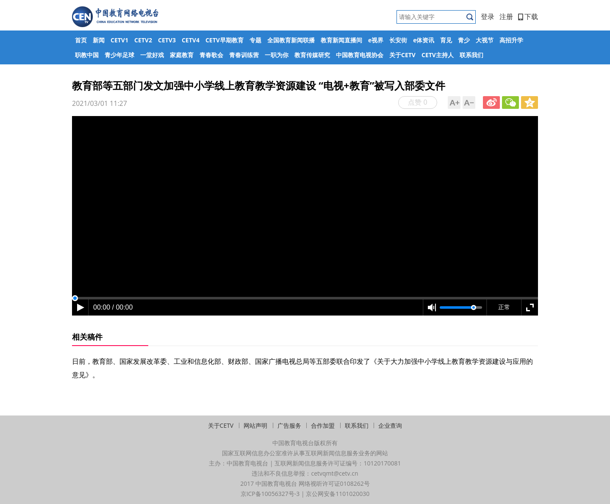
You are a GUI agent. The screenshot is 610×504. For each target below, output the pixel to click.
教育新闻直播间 (341, 40)
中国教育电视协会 (359, 55)
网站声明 (255, 425)
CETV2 (143, 40)
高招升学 (511, 40)
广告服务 (289, 425)
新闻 (99, 40)
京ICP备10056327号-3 (270, 494)
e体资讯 (423, 40)
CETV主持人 (437, 55)
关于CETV (402, 55)
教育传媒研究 (312, 55)
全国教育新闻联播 (291, 40)
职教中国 (87, 55)
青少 (464, 40)
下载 (528, 16)
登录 (487, 16)
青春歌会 (211, 55)
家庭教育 (182, 55)
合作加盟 (323, 425)
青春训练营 (244, 55)
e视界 (375, 40)
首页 (81, 40)
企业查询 (390, 425)
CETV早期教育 (224, 40)
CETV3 (167, 40)
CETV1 (119, 40)
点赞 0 (417, 102)
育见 (446, 40)
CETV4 (191, 40)
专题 (255, 40)
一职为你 (276, 55)
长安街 (398, 40)
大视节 (485, 40)
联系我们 (471, 55)
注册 (506, 16)
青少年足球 (119, 55)
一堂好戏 (152, 55)
